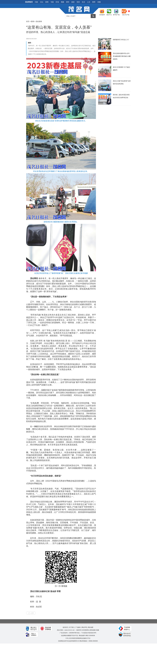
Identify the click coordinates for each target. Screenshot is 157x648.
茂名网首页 (29, 2)
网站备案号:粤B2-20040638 (87, 635)
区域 (57, 2)
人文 (88, 2)
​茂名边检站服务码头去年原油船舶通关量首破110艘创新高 (122, 56)
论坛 (41, 2)
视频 (62, 2)
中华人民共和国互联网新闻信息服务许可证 (78, 638)
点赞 (31, 613)
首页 (27, 21)
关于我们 (71, 627)
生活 (83, 2)
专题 (52, 2)
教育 (93, 2)
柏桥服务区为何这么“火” (121, 39)
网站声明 (84, 627)
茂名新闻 (39, 21)
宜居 (78, 2)
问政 (36, 2)
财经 (67, 2)
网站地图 (90, 627)
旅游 (72, 2)
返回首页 (65, 627)
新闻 (46, 2)
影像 (99, 2)
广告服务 (78, 627)
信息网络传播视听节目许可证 (69, 635)
